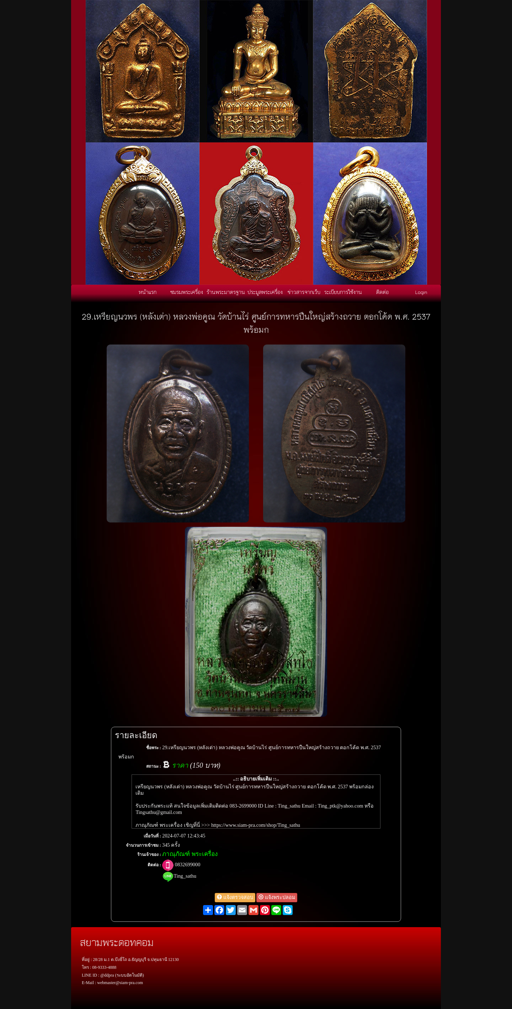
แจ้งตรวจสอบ (235, 897)
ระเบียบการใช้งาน (343, 291)
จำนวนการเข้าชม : (143, 845)
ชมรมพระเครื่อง (186, 291)
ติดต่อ (382, 291)
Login (421, 291)
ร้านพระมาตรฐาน (226, 291)
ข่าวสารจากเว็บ (304, 291)
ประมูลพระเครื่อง (265, 291)
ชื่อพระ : (153, 747)
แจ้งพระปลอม (276, 897)
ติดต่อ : (154, 864)
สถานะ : (153, 766)
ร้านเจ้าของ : (149, 854)
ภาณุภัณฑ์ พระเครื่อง (189, 854)
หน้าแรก (147, 291)
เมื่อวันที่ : (152, 836)
